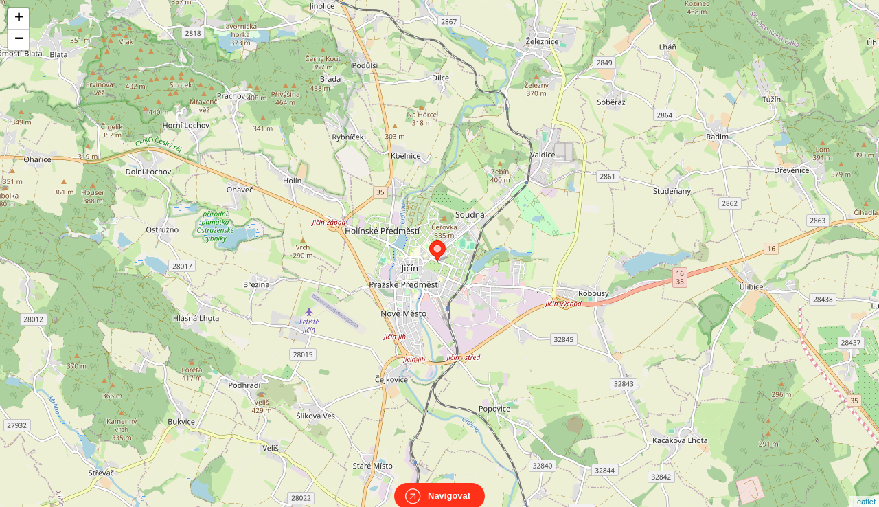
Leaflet (864, 489)
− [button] (18, 40)
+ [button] (18, 18)
